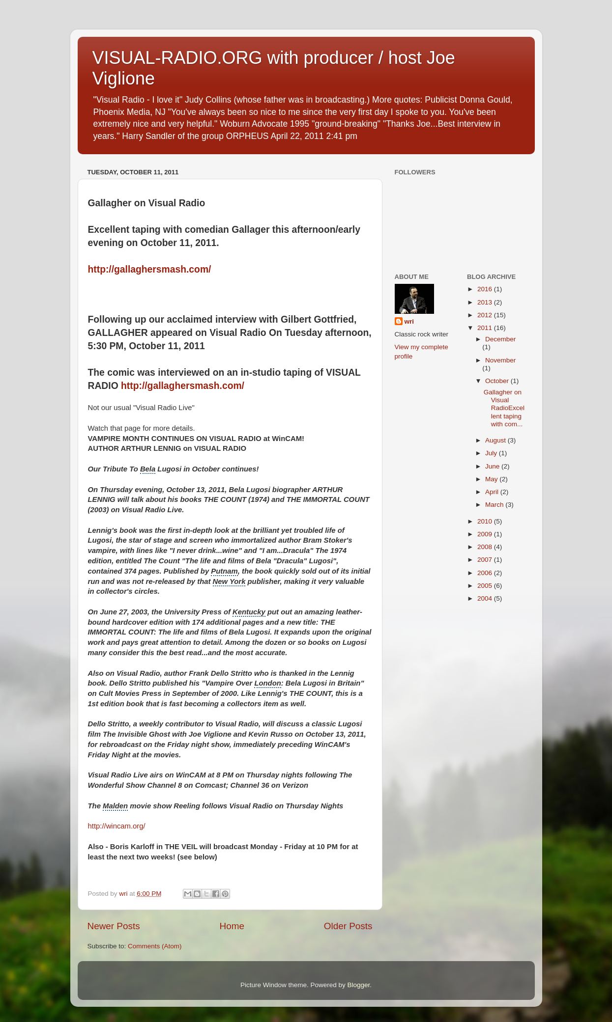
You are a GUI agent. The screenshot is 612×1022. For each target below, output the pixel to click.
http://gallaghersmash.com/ (149, 269)
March (495, 504)
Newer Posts (113, 926)
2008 (485, 547)
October (498, 381)
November (500, 360)
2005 (485, 585)
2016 (485, 289)
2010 (485, 521)
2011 (485, 327)
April (492, 492)
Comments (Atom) (155, 946)
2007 (485, 559)
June (493, 466)
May (492, 479)
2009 (485, 534)
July (492, 453)
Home (232, 926)
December (500, 339)
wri (409, 321)
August (496, 440)
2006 (485, 573)
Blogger (359, 985)
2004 (485, 598)
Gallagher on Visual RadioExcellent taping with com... (504, 408)
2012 (485, 315)
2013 (485, 302)
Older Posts (348, 926)
